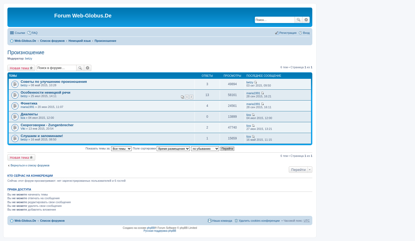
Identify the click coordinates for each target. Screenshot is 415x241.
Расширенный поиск (306, 20)
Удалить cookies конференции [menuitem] (259, 220)
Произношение (105, 40)
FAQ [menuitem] (35, 32)
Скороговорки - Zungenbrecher (47, 125)
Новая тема (19, 68)
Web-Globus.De (25, 40)
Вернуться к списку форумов (30, 165)
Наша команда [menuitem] (222, 220)
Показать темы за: (108, 148)
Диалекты (29, 114)
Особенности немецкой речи (45, 92)
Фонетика (29, 103)
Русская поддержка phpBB (159, 230)
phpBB (151, 227)
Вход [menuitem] (306, 32)
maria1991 (253, 93)
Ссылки (20, 32)
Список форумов (52, 40)
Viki (23, 128)
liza (23, 117)
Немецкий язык (80, 40)
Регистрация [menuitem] (287, 32)
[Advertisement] (375, 105)
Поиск (299, 20)
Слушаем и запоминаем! (42, 136)
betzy (28, 58)
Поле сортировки (161, 148)
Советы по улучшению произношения (54, 82)
